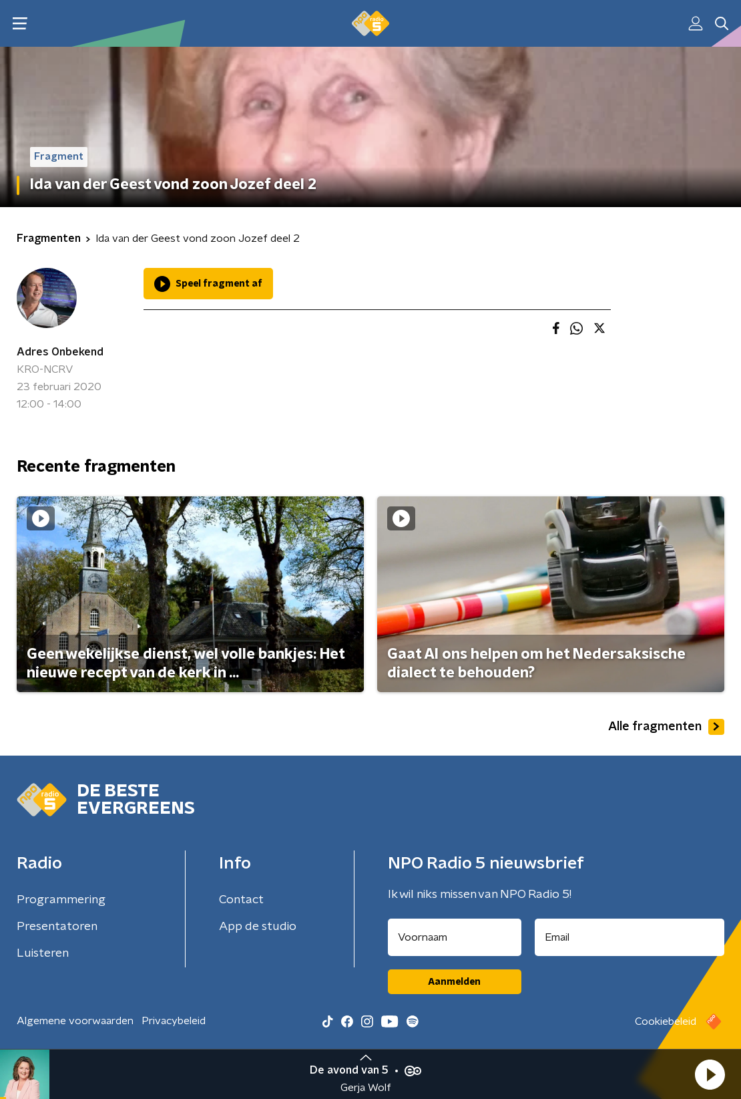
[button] (709, 1074)
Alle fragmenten (666, 727)
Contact (241, 900)
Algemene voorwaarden (75, 1020)
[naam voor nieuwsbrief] (454, 937)
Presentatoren (57, 927)
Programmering (61, 900)
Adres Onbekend (60, 352)
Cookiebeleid (665, 1021)
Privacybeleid (174, 1020)
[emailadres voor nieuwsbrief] (630, 937)
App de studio (257, 927)
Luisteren (43, 953)
